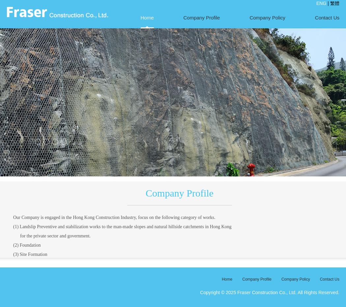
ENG (321, 3)
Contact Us (327, 17)
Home (147, 17)
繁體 (334, 3)
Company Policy (267, 17)
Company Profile (202, 17)
